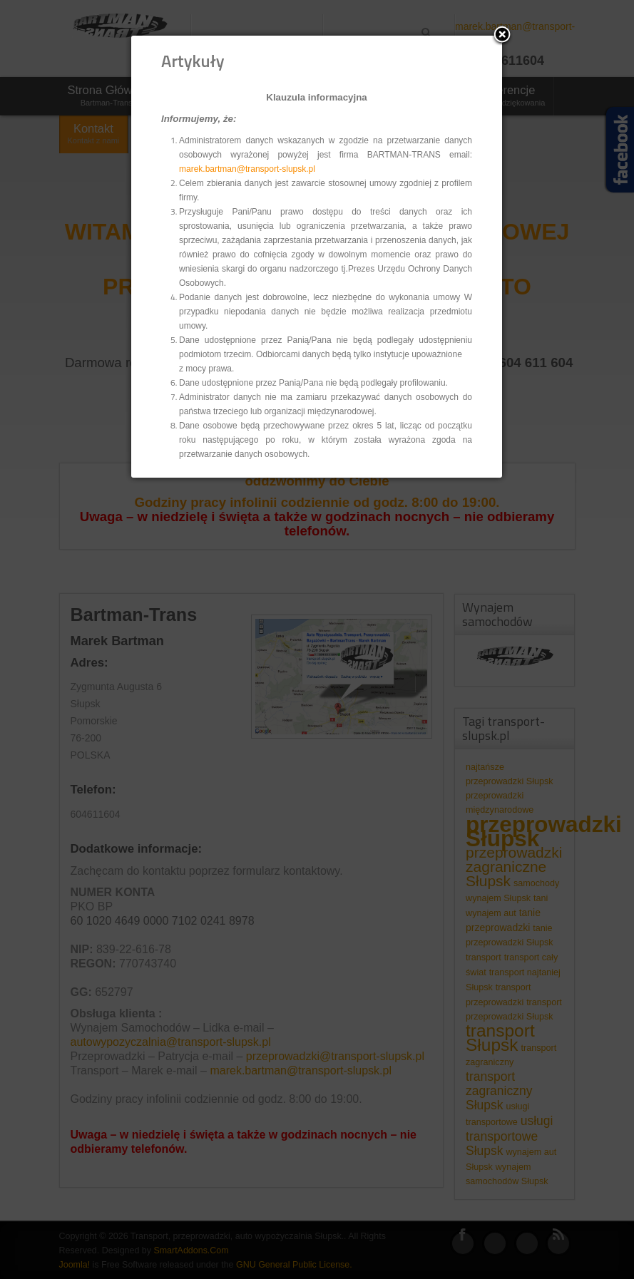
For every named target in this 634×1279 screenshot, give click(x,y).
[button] (502, 35)
